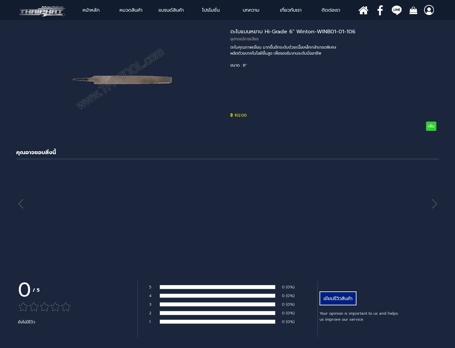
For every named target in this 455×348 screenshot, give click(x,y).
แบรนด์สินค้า (171, 10)
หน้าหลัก (91, 10)
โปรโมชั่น (211, 10)
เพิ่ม (431, 126)
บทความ (251, 10)
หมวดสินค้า (130, 10)
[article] (227, 79)
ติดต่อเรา (331, 10)
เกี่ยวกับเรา (291, 10)
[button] (434, 204)
